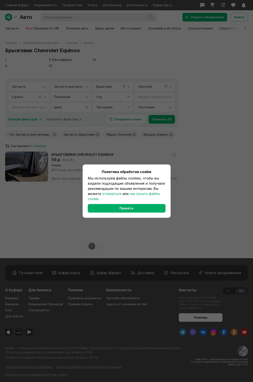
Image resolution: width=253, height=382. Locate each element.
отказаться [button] (111, 194)
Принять (126, 208)
